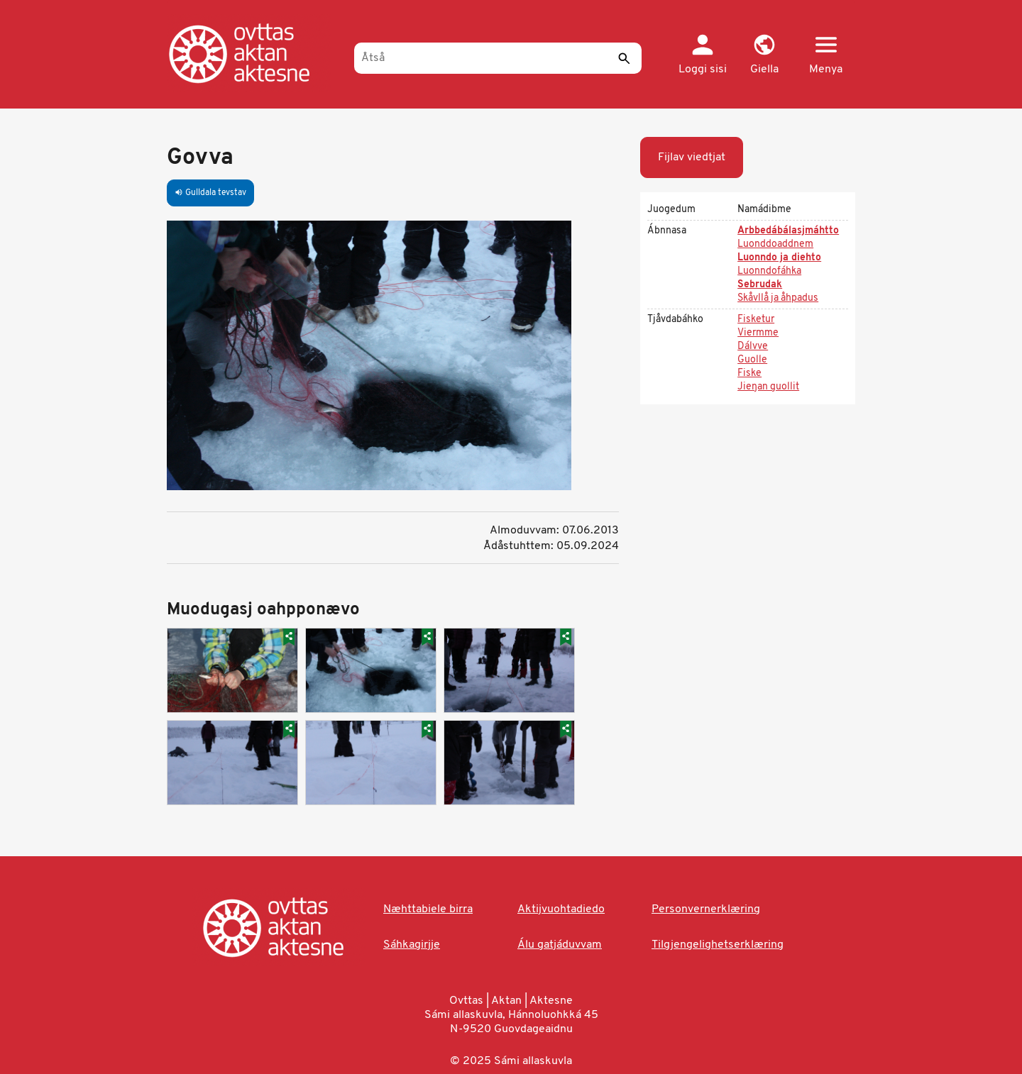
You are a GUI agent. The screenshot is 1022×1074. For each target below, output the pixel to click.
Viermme (758, 333)
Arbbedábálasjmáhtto (788, 231)
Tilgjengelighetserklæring (718, 945)
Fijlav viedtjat (691, 157)
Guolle (752, 360)
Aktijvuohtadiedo (561, 909)
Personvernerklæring (706, 909)
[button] (764, 55)
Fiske (749, 373)
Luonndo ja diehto (779, 258)
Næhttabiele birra (428, 909)
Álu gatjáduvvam (559, 945)
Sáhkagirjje (411, 945)
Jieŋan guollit (768, 387)
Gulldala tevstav (210, 193)
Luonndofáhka (769, 271)
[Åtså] (498, 58)
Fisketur (755, 319)
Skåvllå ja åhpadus (777, 298)
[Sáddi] (623, 58)
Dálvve (752, 346)
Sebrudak (759, 285)
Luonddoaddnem (775, 244)
